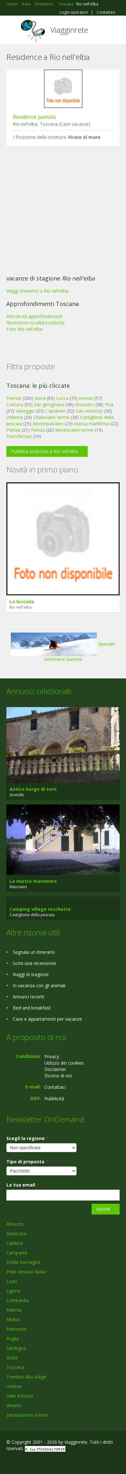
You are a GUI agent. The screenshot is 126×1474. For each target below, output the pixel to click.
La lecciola (22, 602)
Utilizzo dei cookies (64, 1063)
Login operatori (74, 12)
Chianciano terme (51, 417)
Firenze (13, 398)
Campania (16, 1253)
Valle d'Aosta (19, 1396)
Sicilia (12, 1358)
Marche (14, 1310)
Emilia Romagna (23, 1262)
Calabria (14, 1243)
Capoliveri (55, 411)
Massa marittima (91, 424)
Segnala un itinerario (34, 952)
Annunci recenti (28, 997)
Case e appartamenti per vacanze (47, 1019)
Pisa (109, 404)
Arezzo (86, 398)
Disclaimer (55, 1069)
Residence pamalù (34, 116)
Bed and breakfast (32, 1008)
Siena (40, 398)
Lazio (12, 1281)
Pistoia (13, 430)
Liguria (13, 1291)
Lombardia (17, 1300)
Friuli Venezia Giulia (26, 1272)
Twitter (37, 1462)
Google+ (22, 1462)
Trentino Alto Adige (26, 1377)
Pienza (38, 430)
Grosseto (84, 404)
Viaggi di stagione (31, 974)
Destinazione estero (27, 1415)
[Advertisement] (60, 212)
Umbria (13, 1386)
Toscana (15, 1367)
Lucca (62, 398)
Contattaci (106, 12)
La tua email (22, 1185)
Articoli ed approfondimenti (34, 316)
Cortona (14, 404)
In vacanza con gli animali (39, 985)
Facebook (8, 1462)
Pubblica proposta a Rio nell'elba (44, 451)
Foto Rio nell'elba (24, 329)
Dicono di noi (58, 1076)
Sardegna (16, 1348)
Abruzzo (14, 1224)
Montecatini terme (74, 430)
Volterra (14, 417)
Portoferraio (19, 436)
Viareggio (25, 411)
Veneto (13, 1405)
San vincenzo (89, 411)
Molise (13, 1319)
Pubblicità (54, 1098)
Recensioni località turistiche (35, 323)
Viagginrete (69, 30)
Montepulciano (48, 424)
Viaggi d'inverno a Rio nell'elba (37, 291)
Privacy (51, 1056)
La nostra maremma (33, 881)
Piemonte (16, 1329)
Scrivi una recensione (34, 963)
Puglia (12, 1339)
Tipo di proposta (27, 1162)
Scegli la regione (27, 1138)
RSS (52, 1462)
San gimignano (49, 404)
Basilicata (16, 1233)
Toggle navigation (12, 30)
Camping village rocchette (40, 909)
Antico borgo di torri (33, 789)
